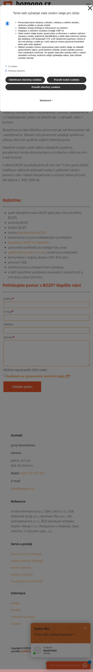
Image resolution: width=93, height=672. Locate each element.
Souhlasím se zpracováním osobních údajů (37, 376)
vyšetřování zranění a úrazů (27, 252)
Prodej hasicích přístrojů (26, 581)
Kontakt (16, 610)
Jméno (8, 299)
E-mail (8, 312)
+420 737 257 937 (32, 473)
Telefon (8, 324)
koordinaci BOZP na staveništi (28, 242)
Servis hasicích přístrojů (26, 554)
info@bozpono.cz (23, 488)
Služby (15, 603)
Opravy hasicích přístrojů (27, 561)
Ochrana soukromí (23, 617)
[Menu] (88, 4)
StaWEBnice (26, 651)
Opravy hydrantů (22, 574)
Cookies (16, 624)
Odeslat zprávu (22, 386)
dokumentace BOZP (32, 232)
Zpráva (9, 337)
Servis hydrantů (21, 568)
